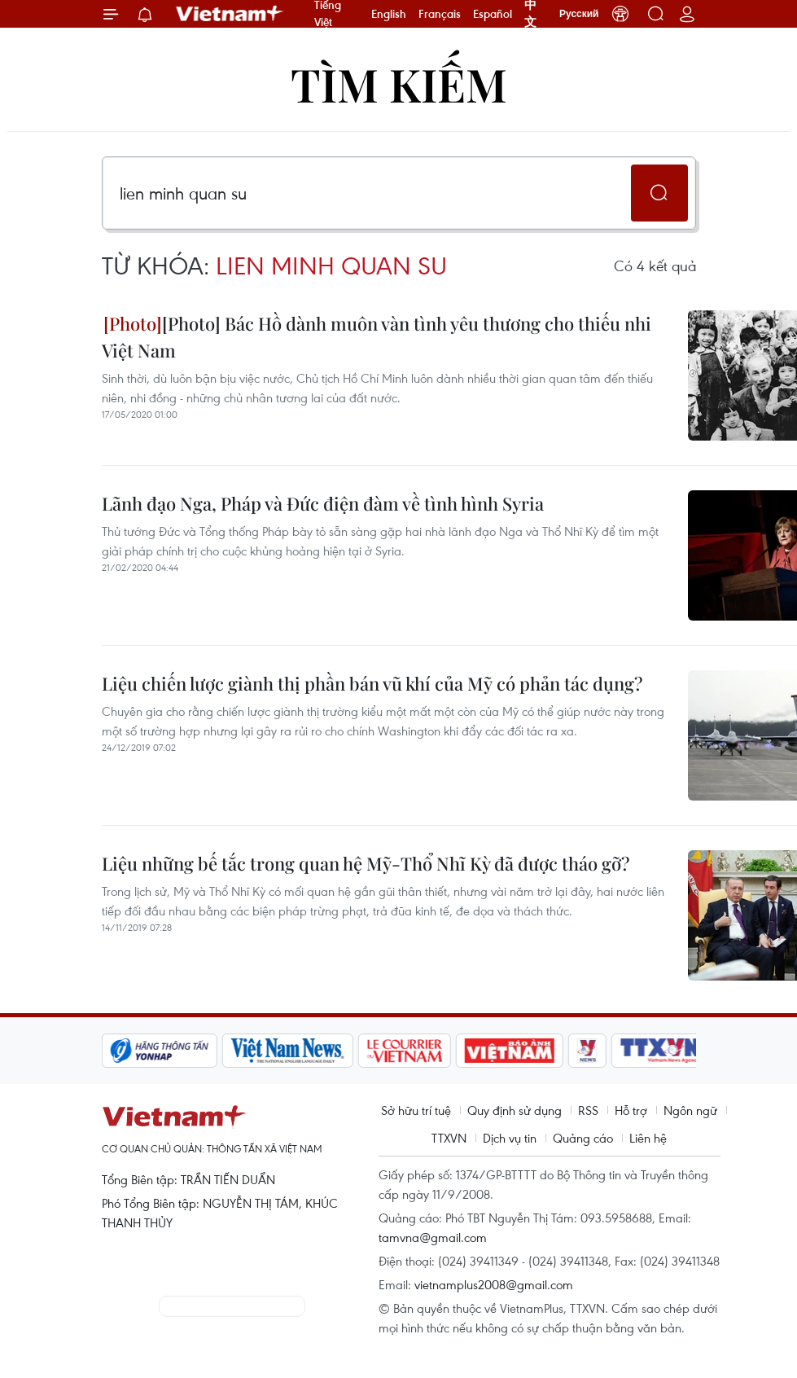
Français (439, 14)
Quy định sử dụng (514, 1110)
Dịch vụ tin (509, 1138)
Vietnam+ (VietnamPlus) (230, 14)
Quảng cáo (583, 1138)
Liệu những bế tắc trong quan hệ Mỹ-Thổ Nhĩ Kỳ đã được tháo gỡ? (365, 863)
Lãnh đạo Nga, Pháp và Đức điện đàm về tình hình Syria (323, 503)
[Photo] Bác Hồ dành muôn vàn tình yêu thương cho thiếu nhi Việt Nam (376, 336)
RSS (588, 1110)
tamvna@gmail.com (433, 1237)
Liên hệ (648, 1138)
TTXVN (448, 1138)
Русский (579, 14)
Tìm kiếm (399, 83)
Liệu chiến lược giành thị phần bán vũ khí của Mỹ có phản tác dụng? (372, 683)
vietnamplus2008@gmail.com (493, 1284)
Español (492, 14)
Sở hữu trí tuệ (416, 1110)
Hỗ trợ (631, 1110)
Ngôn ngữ (690, 1110)
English (388, 14)
